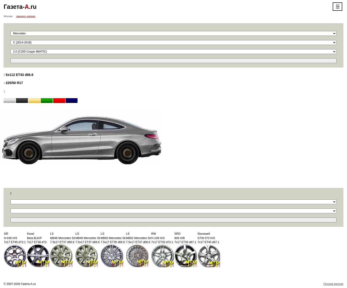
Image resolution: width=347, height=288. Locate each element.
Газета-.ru (20, 6)
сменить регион (25, 16)
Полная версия (333, 284)
